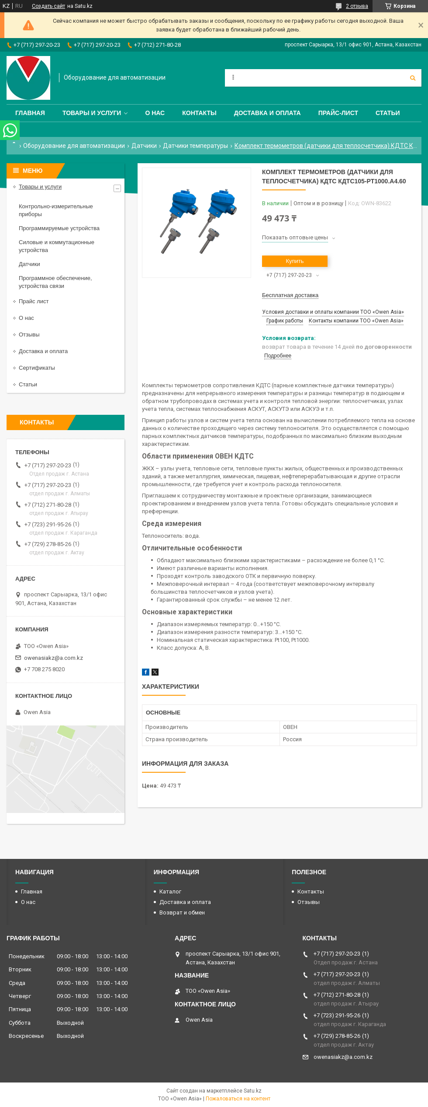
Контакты (199, 112)
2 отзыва (357, 6)
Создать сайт (48, 6)
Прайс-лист (338, 112)
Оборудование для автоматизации (74, 145)
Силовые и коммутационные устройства (56, 246)
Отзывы (29, 334)
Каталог (170, 891)
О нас (155, 112)
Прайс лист (33, 301)
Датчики (144, 145)
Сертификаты (37, 367)
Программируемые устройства (59, 228)
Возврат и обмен (182, 912)
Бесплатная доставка (290, 295)
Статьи (388, 112)
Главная (30, 112)
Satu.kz (253, 1091)
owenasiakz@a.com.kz (53, 658)
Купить (295, 261)
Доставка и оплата (267, 112)
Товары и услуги (91, 112)
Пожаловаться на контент (238, 1099)
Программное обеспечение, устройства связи (55, 282)
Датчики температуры (195, 145)
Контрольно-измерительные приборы (56, 210)
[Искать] (412, 78)
